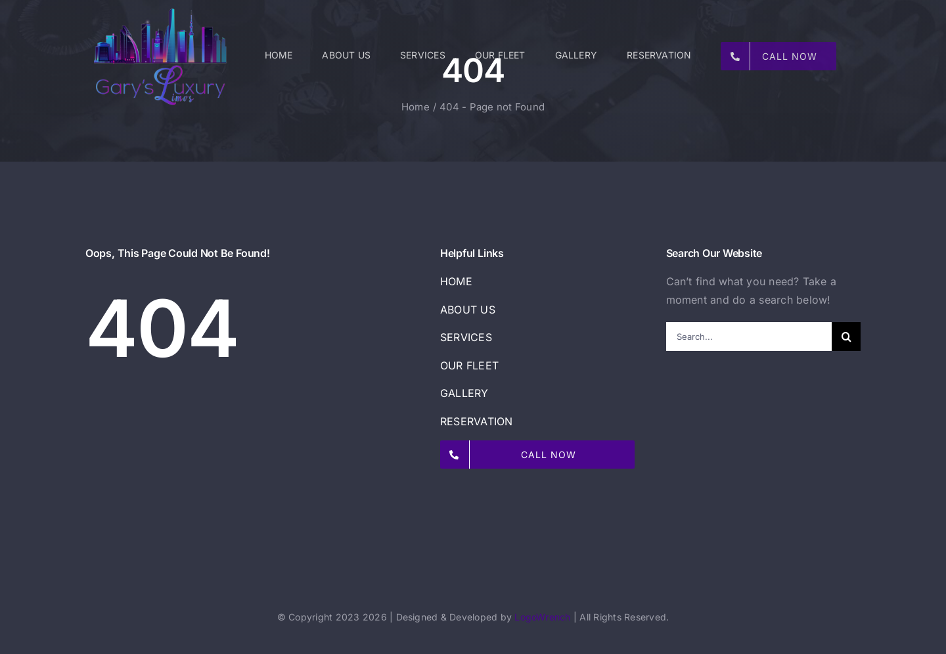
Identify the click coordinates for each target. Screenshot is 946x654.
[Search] (846, 336)
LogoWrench (542, 616)
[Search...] (749, 336)
